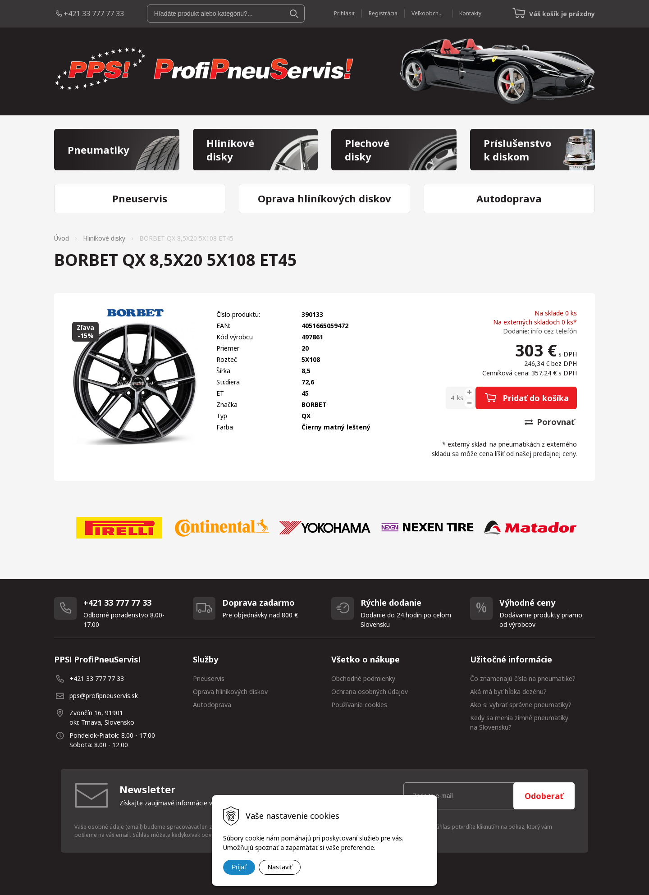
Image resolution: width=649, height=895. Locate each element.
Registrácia (383, 13)
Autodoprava (212, 704)
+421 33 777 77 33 (94, 13)
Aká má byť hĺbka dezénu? (508, 691)
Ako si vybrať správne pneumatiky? (520, 704)
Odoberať (544, 795)
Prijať (239, 867)
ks (460, 397)
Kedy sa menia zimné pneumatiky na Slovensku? (519, 722)
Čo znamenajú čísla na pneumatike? (523, 678)
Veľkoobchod (428, 13)
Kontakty (470, 13)
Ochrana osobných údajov (369, 691)
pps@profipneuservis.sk (103, 695)
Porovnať (550, 421)
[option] (119, 528)
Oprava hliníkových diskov (230, 691)
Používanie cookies (359, 704)
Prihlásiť (344, 13)
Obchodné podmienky (363, 678)
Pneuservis (208, 678)
